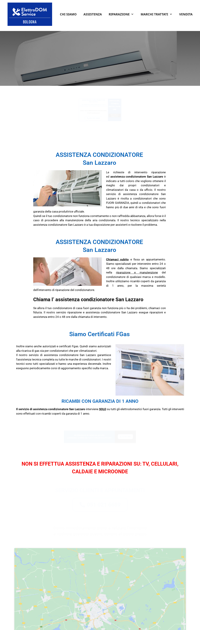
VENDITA (185, 14)
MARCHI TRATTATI (158, 14)
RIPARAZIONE (123, 14)
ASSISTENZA (92, 14)
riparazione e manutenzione (137, 272)
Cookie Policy (123, 622)
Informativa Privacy (103, 622)
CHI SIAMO (68, 14)
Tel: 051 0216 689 (53, 614)
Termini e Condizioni (80, 622)
